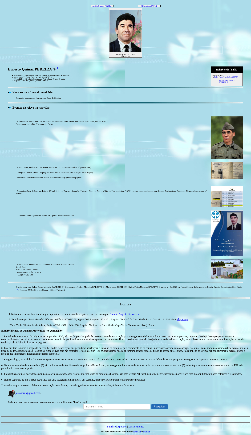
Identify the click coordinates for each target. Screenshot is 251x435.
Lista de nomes (136, 426)
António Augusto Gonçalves (124, 314)
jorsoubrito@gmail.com (24, 393)
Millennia (146, 431)
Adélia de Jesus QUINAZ (149, 6)
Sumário (111, 426)
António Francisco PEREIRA (102, 6)
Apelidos (122, 426)
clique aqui (182, 319)
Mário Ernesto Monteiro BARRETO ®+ (226, 81)
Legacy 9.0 (137, 431)
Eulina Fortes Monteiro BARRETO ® (226, 77)
